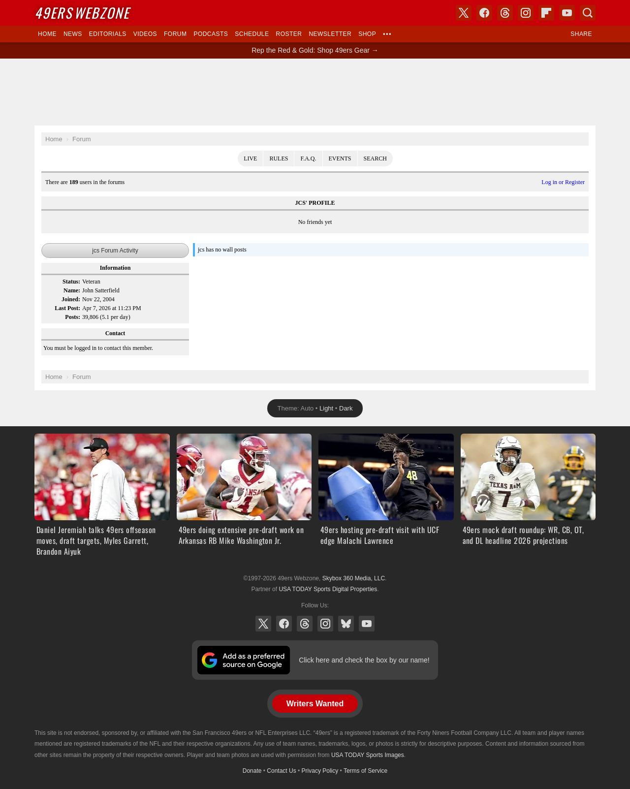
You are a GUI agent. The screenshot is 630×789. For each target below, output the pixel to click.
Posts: (72, 317)
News (72, 34)
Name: (71, 290)
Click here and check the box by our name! (364, 660)
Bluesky (346, 623)
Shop (367, 34)
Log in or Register (563, 182)
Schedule (252, 34)
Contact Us (281, 770)
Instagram (325, 623)
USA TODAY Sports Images (367, 755)
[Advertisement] (315, 92)
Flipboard (546, 13)
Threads (305, 623)
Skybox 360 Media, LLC (353, 578)
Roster (289, 34)
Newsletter (330, 34)
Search (375, 158)
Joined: (71, 299)
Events (340, 158)
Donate (252, 770)
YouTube (367, 623)
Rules (278, 158)
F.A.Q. (308, 158)
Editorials (107, 34)
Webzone (81, 12)
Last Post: (67, 308)
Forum (175, 34)
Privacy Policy (320, 770)
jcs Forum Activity (115, 250)
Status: (71, 281)
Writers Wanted (315, 703)
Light (326, 408)
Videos (145, 34)
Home (47, 34)
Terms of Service (365, 770)
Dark (345, 408)
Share (581, 34)
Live (250, 158)
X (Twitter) (263, 623)
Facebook (284, 623)
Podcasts (210, 34)
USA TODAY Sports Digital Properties (328, 589)
